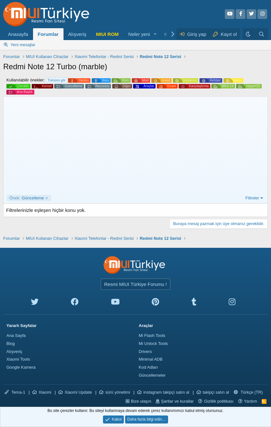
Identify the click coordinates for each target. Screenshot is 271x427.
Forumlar (48, 34)
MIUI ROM (107, 34)
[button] (154, 34)
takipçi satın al (216, 392)
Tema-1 (14, 392)
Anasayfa (18, 34)
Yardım (250, 401)
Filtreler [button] (252, 198)
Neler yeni (139, 34)
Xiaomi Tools (18, 359)
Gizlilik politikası (218, 401)
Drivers (145, 351)
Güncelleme (26, 198)
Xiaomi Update (78, 392)
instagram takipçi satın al (166, 392)
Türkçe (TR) (248, 392)
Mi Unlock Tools (153, 343)
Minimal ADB (151, 359)
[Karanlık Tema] (248, 34)
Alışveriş (77, 34)
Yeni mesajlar (23, 44)
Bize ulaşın (141, 401)
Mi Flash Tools (152, 335)
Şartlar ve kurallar (177, 401)
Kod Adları (148, 367)
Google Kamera (21, 367)
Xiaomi (44, 392)
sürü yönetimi (117, 392)
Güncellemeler (152, 375)
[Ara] (261, 34)
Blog (10, 343)
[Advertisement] (135, 147)
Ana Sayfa (16, 335)
